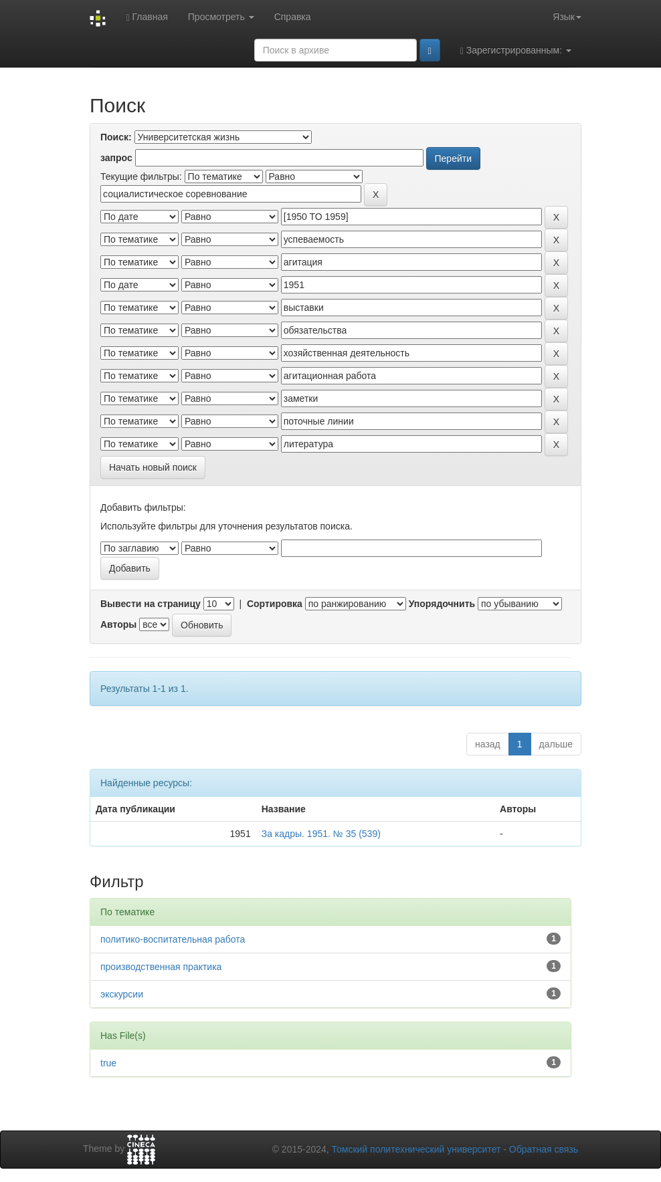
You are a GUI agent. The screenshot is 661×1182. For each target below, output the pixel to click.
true (108, 1063)
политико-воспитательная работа (172, 939)
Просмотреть (221, 16)
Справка (292, 16)
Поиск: (116, 137)
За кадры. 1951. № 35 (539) (321, 833)
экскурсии (121, 994)
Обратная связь (543, 1149)
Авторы (118, 624)
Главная (146, 17)
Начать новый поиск (153, 467)
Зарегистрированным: (515, 50)
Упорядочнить (442, 603)
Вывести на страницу (150, 603)
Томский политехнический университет (416, 1149)
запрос (116, 157)
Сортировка (274, 603)
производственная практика (160, 966)
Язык (567, 16)
